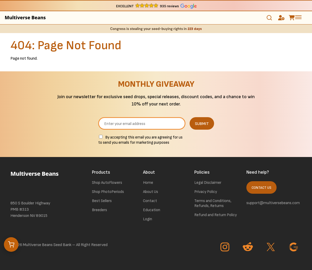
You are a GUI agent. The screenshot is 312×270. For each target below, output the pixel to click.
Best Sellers (102, 200)
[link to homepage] (42, 180)
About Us (150, 191)
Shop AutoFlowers (107, 182)
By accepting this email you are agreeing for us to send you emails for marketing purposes (140, 140)
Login (147, 219)
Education (151, 210)
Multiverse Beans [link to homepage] (25, 17)
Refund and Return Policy (215, 214)
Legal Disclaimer (207, 182)
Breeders (99, 210)
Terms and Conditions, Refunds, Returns (212, 203)
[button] (156, 6)
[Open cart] (11, 244)
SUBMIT (202, 123)
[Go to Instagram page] (225, 247)
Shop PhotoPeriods (108, 191)
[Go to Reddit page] (248, 247)
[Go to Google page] (294, 247)
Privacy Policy (205, 191)
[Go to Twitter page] (271, 247)
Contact (150, 200)
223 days (195, 29)
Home (148, 182)
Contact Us (261, 188)
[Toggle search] (269, 17)
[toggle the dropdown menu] (298, 17)
